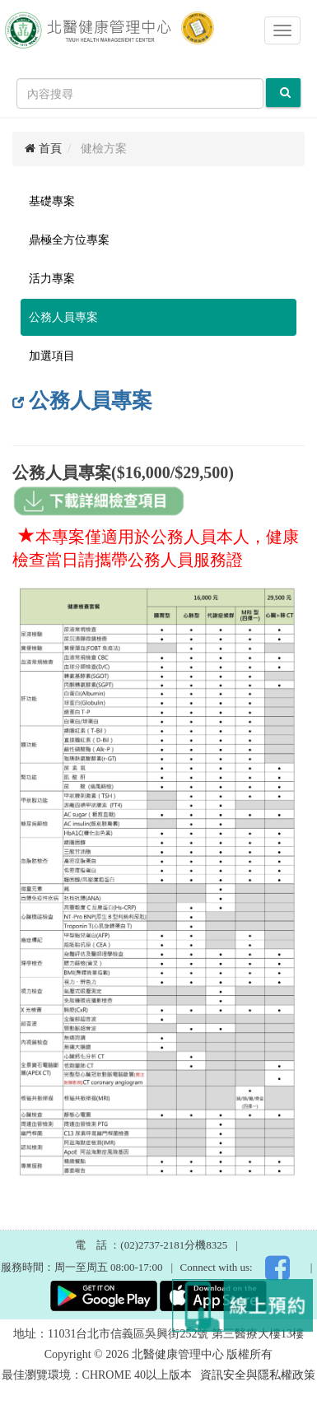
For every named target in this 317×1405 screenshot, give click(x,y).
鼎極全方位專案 (69, 240)
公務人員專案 (63, 317)
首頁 (43, 148)
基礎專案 (52, 201)
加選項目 (52, 356)
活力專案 (52, 278)
